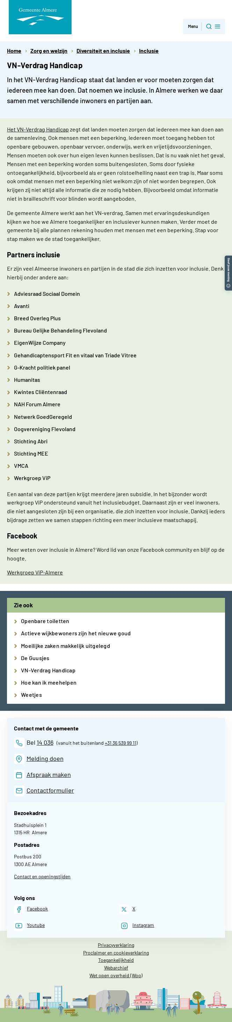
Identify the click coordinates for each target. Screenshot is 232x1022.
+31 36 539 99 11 (120, 743)
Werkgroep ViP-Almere (35, 572)
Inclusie (149, 50)
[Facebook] (31, 909)
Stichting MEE (31, 453)
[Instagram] (136, 925)
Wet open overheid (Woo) (116, 975)
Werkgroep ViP (32, 477)
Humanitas (27, 379)
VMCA (21, 465)
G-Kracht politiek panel (42, 367)
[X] (127, 909)
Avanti (21, 305)
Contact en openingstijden (42, 876)
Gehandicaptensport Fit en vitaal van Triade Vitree (75, 355)
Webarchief (116, 968)
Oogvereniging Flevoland (44, 429)
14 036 (45, 742)
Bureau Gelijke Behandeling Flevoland (60, 330)
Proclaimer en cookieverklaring (116, 953)
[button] (228, 259)
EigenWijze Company (40, 342)
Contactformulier (50, 790)
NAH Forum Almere (37, 404)
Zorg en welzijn (48, 50)
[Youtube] (29, 925)
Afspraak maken (49, 774)
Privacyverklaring (116, 945)
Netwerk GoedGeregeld (43, 416)
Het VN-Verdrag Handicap (38, 129)
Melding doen (45, 758)
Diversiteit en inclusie (103, 50)
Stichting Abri (31, 441)
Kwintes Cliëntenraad (40, 391)
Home (14, 50)
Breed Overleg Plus (37, 318)
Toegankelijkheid (116, 960)
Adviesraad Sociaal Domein (47, 293)
